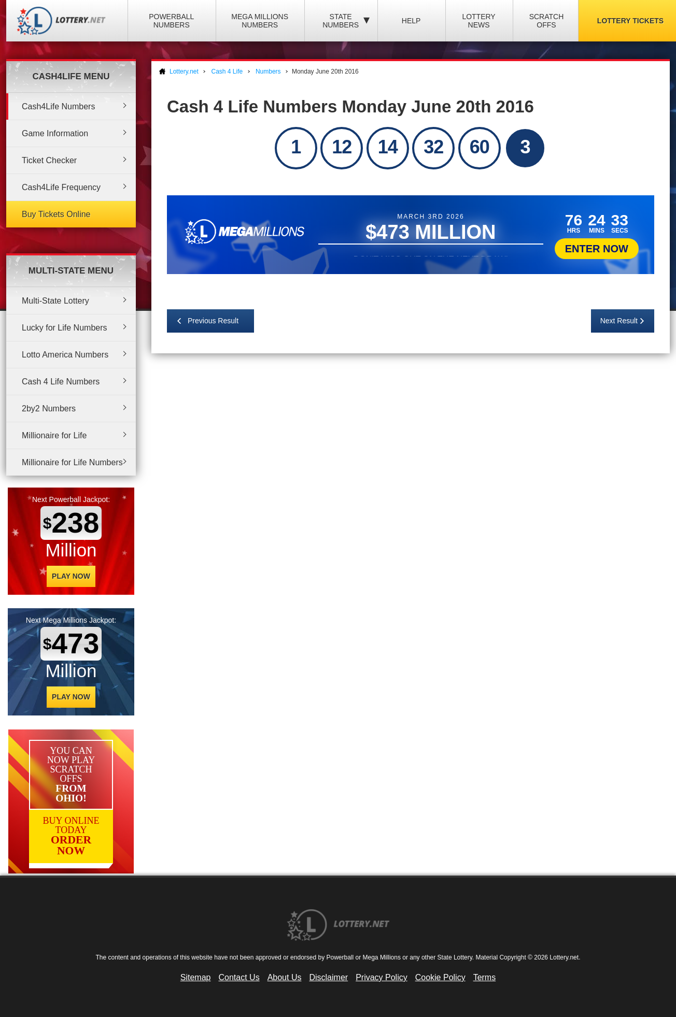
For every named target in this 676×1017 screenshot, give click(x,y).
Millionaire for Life (54, 435)
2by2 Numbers (49, 408)
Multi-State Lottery (55, 300)
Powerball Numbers (171, 20)
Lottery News (478, 20)
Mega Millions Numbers (259, 20)
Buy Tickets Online (56, 214)
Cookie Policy (440, 977)
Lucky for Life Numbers (64, 327)
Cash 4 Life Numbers (61, 381)
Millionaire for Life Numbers (72, 462)
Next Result (619, 321)
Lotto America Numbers (65, 354)
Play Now (71, 576)
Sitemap (195, 977)
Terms (484, 977)
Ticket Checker (49, 160)
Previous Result (213, 321)
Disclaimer (328, 977)
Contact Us (239, 977)
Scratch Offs (546, 20)
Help (411, 21)
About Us (284, 977)
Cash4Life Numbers (58, 106)
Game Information (55, 133)
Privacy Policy (381, 977)
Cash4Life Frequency (61, 187)
